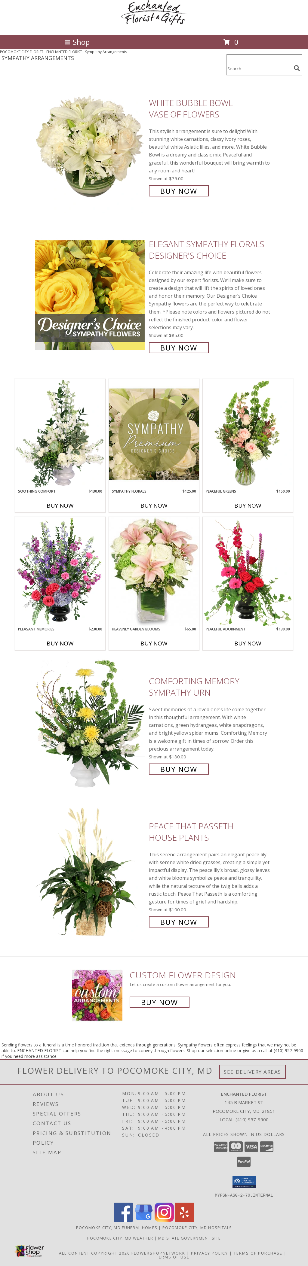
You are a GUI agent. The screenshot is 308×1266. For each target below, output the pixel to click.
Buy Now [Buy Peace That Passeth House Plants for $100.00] (178, 922)
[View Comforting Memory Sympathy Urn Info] (90, 724)
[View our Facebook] (123, 1220)
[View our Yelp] (184, 1220)
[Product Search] (259, 68)
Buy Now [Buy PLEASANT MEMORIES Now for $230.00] (60, 643)
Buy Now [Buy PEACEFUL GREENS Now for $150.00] (247, 505)
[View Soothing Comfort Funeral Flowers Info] (60, 433)
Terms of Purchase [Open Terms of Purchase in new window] (258, 1252)
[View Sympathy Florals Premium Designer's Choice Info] (154, 434)
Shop (77, 42)
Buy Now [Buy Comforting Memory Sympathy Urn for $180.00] (178, 769)
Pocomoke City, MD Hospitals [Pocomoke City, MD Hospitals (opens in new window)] (197, 1227)
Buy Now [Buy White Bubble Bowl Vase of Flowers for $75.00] (178, 191)
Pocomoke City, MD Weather (120, 1237)
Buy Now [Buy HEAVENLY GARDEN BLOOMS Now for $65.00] (154, 643)
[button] (244, 1182)
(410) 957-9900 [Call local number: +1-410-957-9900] (252, 1119)
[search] (297, 68)
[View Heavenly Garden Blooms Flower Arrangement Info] (154, 571)
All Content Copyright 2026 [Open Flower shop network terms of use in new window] (94, 1252)
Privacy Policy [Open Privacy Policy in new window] (209, 1252)
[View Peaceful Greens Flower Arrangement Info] (248, 433)
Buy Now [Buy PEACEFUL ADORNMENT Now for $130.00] (247, 643)
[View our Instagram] (164, 1220)
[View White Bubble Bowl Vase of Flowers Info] (90, 146)
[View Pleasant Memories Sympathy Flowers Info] (60, 571)
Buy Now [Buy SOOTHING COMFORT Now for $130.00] (60, 505)
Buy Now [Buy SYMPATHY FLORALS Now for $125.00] (154, 505)
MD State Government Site (189, 1237)
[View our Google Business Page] (143, 1220)
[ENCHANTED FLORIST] (154, 26)
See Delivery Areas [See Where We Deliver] (252, 1071)
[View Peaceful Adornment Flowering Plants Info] (248, 571)
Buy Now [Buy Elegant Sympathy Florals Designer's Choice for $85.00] (178, 348)
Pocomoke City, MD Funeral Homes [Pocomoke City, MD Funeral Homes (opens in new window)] (116, 1227)
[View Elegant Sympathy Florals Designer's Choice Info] (90, 295)
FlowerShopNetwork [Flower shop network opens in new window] (158, 1252)
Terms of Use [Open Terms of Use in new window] (172, 1256)
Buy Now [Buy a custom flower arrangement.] (159, 1002)
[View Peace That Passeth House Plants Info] (90, 873)
